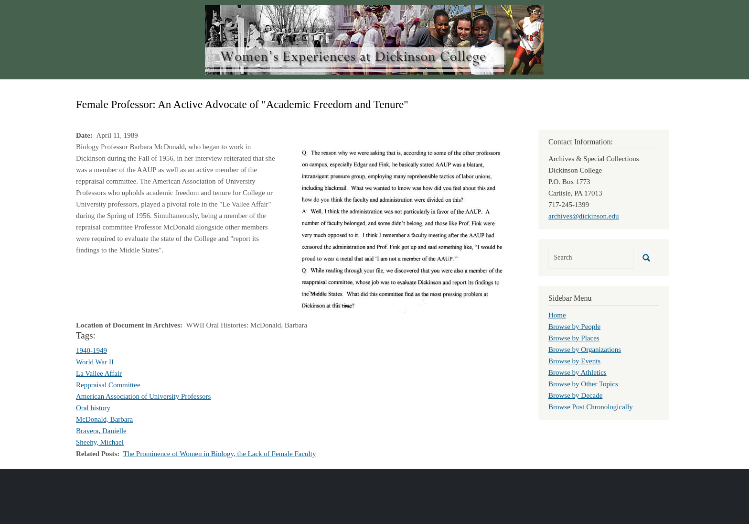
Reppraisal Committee (108, 385)
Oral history (93, 408)
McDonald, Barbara (104, 419)
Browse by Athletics (577, 372)
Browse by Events (574, 361)
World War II (95, 362)
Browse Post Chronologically (590, 407)
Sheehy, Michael (100, 442)
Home (557, 315)
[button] (400, 229)
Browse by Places (573, 338)
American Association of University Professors (143, 396)
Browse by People (574, 326)
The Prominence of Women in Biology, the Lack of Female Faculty (219, 454)
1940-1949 (91, 350)
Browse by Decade (575, 395)
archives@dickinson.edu (583, 216)
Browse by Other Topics (583, 384)
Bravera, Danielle (101, 431)
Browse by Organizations (584, 349)
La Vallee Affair (99, 373)
